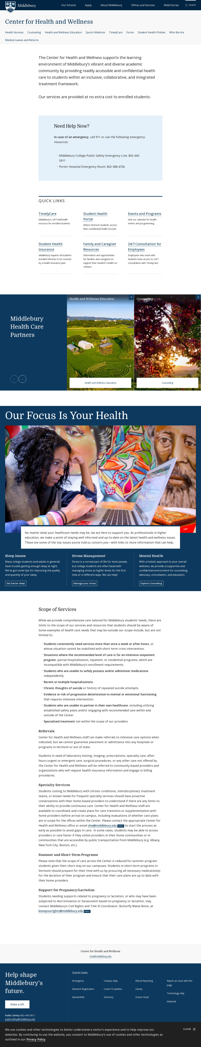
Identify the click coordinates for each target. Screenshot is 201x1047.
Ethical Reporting (144, 980)
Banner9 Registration (83, 988)
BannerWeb (78, 997)
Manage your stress (85, 583)
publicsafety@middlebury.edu (20, 1019)
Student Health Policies (151, 32)
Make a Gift (17, 1004)
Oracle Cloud (142, 997)
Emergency (78, 980)
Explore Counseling (151, 583)
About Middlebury (130, 4)
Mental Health (151, 556)
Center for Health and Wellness (49, 22)
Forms (130, 32)
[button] (190, 5)
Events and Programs (144, 213)
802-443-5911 (28, 1015)
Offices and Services (154, 4)
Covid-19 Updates (113, 988)
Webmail (171, 1001)
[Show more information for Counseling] (198, 297)
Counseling (34, 32)
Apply (114, 4)
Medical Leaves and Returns (22, 40)
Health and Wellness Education (63, 32)
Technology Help (175, 993)
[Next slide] (22, 379)
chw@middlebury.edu (102, 825)
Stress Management (88, 556)
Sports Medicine (95, 32)
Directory (108, 997)
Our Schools (101, 4)
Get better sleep (16, 583)
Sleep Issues (15, 556)
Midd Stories (174, 4)
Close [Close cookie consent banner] (189, 1029)
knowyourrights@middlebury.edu (61, 911)
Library (138, 988)
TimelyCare (116, 32)
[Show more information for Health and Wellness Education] (131, 297)
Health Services (14, 32)
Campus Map (111, 980)
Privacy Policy (35, 1039)
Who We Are (176, 32)
